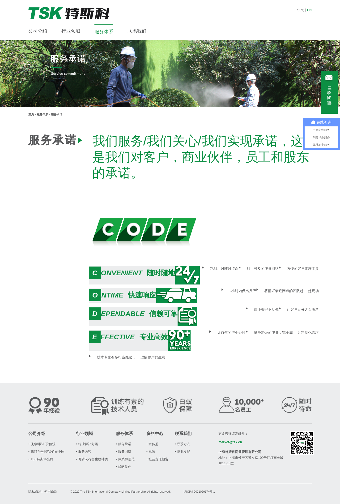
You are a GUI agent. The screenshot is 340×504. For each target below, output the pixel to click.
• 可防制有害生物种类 (92, 459)
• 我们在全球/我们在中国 (46, 451)
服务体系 (103, 31)
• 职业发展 (182, 451)
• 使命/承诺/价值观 (41, 444)
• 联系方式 (182, 444)
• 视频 (150, 451)
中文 (300, 10)
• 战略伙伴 (123, 467)
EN (309, 10)
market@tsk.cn (230, 442)
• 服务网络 (123, 451)
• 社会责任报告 (157, 459)
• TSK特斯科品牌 (40, 459)
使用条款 (50, 491)
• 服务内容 (83, 451)
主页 (31, 114)
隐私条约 (35, 491)
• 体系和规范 (125, 459)
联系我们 (137, 31)
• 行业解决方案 (87, 444)
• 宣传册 (152, 444)
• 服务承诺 (123, 444)
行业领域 (70, 31)
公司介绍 (37, 31)
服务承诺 (56, 114)
